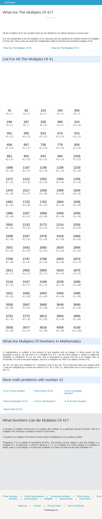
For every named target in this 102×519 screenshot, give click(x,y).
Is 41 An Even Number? (76, 401)
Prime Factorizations (34, 496)
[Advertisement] (51, 23)
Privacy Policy (54, 506)
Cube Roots (84, 499)
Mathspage (10, 2)
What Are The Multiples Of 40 (17, 48)
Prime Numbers (10, 496)
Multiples (48, 499)
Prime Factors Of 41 (43, 391)
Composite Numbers (60, 496)
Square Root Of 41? (12, 409)
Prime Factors (83, 496)
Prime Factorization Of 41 (15, 401)
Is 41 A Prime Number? (14, 391)
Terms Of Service (76, 506)
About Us (22, 506)
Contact (37, 506)
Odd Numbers (31, 499)
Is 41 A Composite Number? (73, 392)
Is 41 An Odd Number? (45, 401)
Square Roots (65, 499)
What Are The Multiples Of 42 (65, 48)
